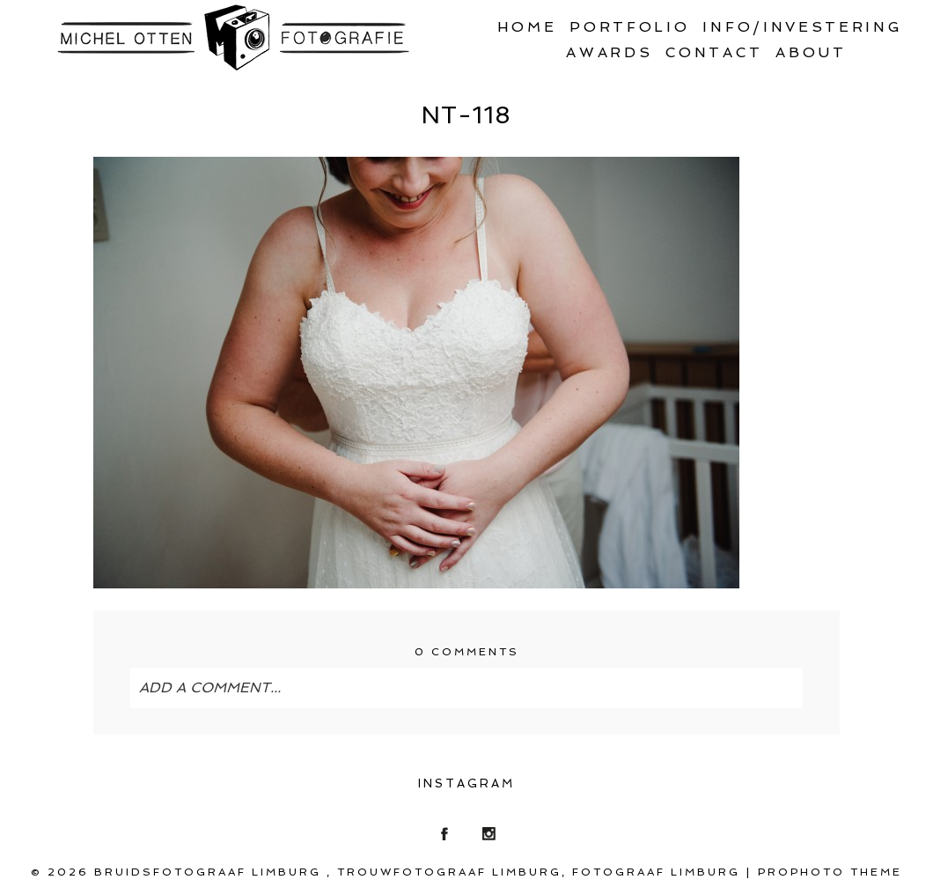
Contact (713, 52)
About (810, 52)
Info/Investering (802, 26)
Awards (609, 52)
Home (527, 26)
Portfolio (629, 26)
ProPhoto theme (830, 872)
